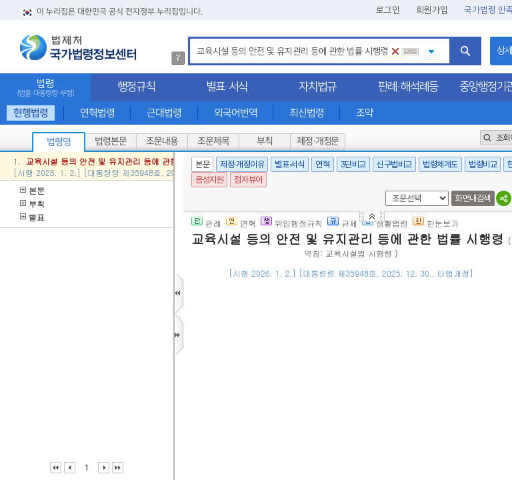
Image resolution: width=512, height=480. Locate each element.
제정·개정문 (318, 141)
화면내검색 (473, 198)
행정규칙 (136, 87)
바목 (317, 459)
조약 (364, 113)
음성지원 (209, 180)
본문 (32, 190)
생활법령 (385, 223)
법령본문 (111, 141)
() (394, 293)
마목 (418, 409)
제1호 (398, 409)
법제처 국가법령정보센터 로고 (78, 47)
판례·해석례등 (408, 87)
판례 (206, 223)
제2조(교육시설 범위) (276, 392)
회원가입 (432, 10)
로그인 (388, 10)
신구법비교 (394, 164)
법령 (45, 87)
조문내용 (162, 141)
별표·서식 (226, 87)
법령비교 (483, 164)
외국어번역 (235, 113)
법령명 (59, 142)
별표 (32, 217)
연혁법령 (97, 113)
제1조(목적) (257, 327)
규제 (342, 223)
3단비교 (353, 164)
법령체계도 (440, 164)
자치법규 (317, 87)
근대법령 (164, 113)
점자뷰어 (248, 180)
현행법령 (30, 113)
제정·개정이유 (242, 164)
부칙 (265, 141)
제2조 (376, 409)
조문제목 (213, 141)
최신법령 (306, 113)
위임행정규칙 (292, 223)
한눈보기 (436, 223)
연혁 (322, 164)
